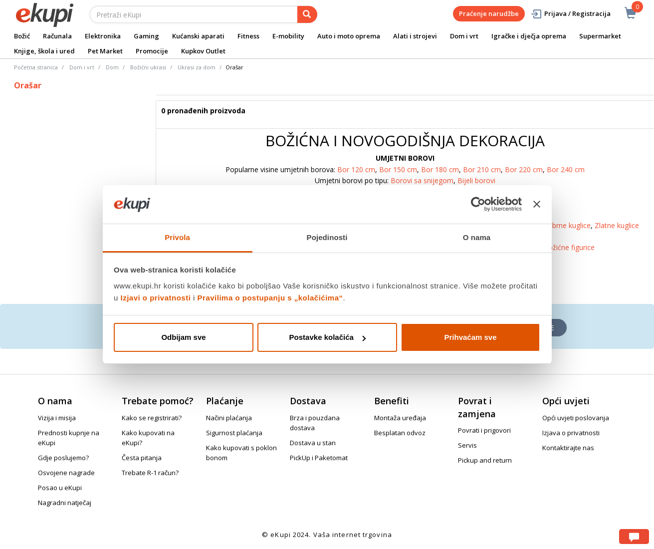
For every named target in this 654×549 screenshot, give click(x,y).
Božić (22, 35)
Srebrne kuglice (566, 225)
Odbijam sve (183, 337)
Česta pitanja (142, 457)
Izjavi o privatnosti (156, 297)
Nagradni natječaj (64, 502)
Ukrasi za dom (197, 67)
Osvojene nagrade (66, 472)
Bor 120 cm (356, 169)
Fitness (248, 35)
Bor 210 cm (482, 169)
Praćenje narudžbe (489, 13)
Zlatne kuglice (617, 225)
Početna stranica (36, 67)
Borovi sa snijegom (422, 180)
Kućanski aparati (198, 35)
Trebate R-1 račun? (150, 472)
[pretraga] (307, 14)
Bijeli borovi (476, 180)
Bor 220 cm (524, 169)
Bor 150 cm (398, 169)
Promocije (152, 50)
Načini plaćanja (229, 417)
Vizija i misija (57, 417)
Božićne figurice (569, 247)
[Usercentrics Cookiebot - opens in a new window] (478, 204)
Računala (57, 35)
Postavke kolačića (327, 337)
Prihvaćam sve (470, 337)
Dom (112, 67)
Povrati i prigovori (484, 430)
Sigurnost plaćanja (234, 432)
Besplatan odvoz (400, 432)
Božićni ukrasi (148, 67)
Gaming (146, 35)
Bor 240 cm (566, 169)
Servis (467, 445)
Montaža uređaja (400, 417)
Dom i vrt (464, 35)
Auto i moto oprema (348, 35)
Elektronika (103, 35)
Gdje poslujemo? (63, 457)
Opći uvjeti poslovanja (575, 417)
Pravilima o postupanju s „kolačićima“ (270, 297)
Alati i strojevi (415, 35)
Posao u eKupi (60, 487)
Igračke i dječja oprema (528, 35)
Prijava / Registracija (570, 13)
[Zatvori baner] (536, 204)
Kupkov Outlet (203, 50)
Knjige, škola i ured (44, 50)
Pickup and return (485, 460)
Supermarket (600, 35)
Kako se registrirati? (152, 417)
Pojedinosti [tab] (327, 237)
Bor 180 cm (440, 169)
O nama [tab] (477, 237)
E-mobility (288, 35)
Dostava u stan (313, 442)
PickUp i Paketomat (319, 457)
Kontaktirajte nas (568, 447)
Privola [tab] (177, 237)
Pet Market (105, 50)
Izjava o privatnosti (571, 432)
